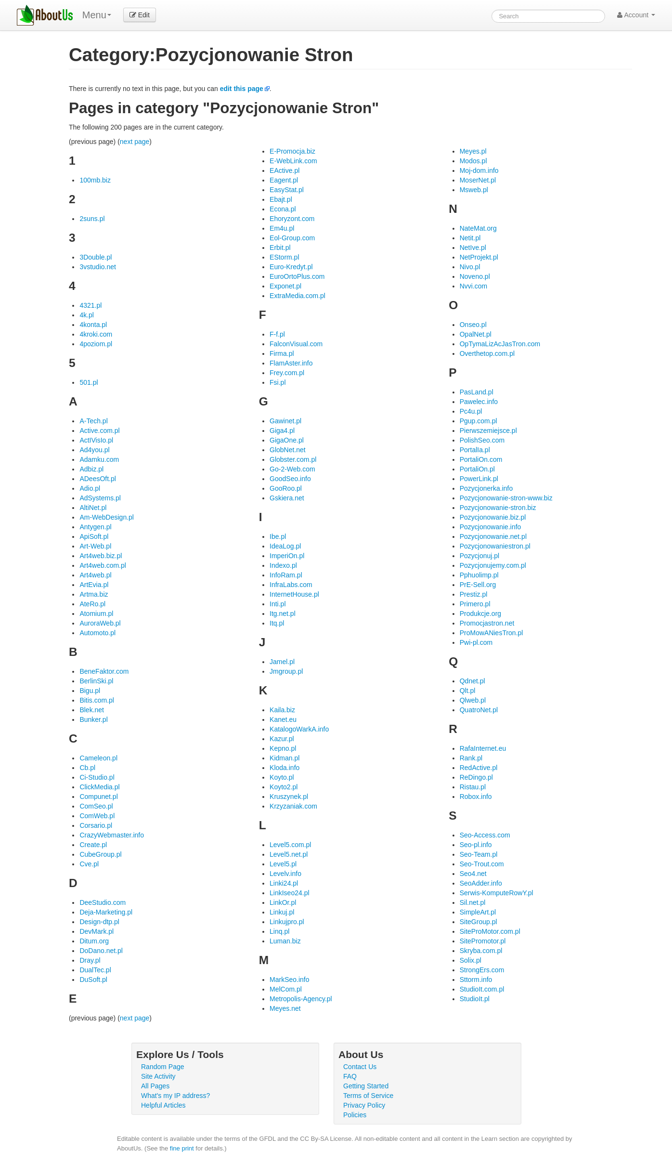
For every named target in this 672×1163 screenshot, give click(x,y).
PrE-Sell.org (478, 584)
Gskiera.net (287, 498)
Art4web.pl (95, 575)
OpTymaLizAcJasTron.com (500, 344)
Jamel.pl (282, 662)
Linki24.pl (284, 883)
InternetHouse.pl (294, 594)
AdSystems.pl (100, 498)
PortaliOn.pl (477, 469)
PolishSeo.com (482, 440)
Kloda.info (284, 767)
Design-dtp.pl (99, 922)
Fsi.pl (277, 382)
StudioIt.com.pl (482, 989)
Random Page (162, 1067)
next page (135, 141)
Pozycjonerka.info (486, 488)
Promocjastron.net (487, 623)
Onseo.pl (473, 324)
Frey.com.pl (287, 373)
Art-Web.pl (95, 546)
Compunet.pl (98, 796)
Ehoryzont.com (292, 218)
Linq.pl (279, 931)
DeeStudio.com (102, 902)
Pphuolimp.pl (479, 575)
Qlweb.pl (473, 700)
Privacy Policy (364, 1105)
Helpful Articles (163, 1105)
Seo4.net (473, 873)
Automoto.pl (97, 633)
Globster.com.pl (293, 459)
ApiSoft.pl (93, 536)
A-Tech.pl (93, 421)
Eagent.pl (284, 180)
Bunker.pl (93, 719)
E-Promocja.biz (292, 151)
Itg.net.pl (283, 613)
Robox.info (476, 796)
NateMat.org (478, 228)
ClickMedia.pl (99, 787)
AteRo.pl (92, 604)
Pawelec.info (479, 401)
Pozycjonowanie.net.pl (493, 536)
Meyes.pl (473, 151)
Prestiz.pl (474, 594)
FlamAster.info (291, 363)
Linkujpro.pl (287, 922)
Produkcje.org (480, 613)
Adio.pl (89, 488)
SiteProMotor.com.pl (490, 931)
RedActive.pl (479, 767)
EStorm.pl (284, 257)
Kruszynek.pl (289, 796)
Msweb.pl (474, 190)
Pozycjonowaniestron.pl (495, 546)
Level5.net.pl (289, 854)
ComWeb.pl (97, 816)
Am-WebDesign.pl (106, 517)
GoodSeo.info (290, 479)
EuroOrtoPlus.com (297, 276)
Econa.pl (283, 209)
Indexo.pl (283, 565)
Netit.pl (470, 238)
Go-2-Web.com (292, 469)
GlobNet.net (288, 450)
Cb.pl (87, 767)
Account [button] (636, 15)
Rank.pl (471, 758)
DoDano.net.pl (101, 950)
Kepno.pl (283, 748)
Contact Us (359, 1067)
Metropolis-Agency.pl (301, 999)
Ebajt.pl (281, 199)
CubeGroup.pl (100, 854)
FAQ (350, 1076)
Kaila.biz (282, 710)
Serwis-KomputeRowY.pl (496, 893)
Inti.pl (277, 604)
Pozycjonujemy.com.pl (493, 565)
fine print (182, 1148)
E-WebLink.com (293, 161)
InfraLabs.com (291, 584)
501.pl (88, 382)
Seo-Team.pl (479, 854)
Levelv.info (285, 873)
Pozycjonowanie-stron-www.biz (506, 498)
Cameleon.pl (98, 758)
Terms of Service (368, 1095)
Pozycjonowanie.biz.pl (493, 517)
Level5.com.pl (290, 845)
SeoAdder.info (481, 883)
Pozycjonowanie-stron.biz (498, 507)
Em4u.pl (282, 228)
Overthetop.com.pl (487, 353)
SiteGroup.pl (478, 922)
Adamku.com (99, 459)
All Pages (155, 1086)
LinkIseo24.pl (290, 893)
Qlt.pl (468, 690)
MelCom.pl (286, 989)
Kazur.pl (282, 739)
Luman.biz (285, 941)
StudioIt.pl (475, 999)
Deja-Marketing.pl (105, 912)
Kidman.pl (284, 758)
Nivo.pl (470, 267)
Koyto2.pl (283, 787)
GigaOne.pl (287, 440)
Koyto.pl (282, 777)
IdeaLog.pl (285, 546)
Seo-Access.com (485, 835)
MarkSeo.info (289, 979)
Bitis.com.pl (96, 700)
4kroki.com (95, 334)
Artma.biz (93, 594)
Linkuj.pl (282, 912)
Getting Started (365, 1086)
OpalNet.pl (475, 334)
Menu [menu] (96, 15)
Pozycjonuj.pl (480, 556)
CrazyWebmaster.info (111, 835)
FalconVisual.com (296, 344)
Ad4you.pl (94, 450)
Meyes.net (285, 1008)
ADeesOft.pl (97, 479)
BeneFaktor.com (104, 671)
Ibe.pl (278, 536)
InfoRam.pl (286, 575)
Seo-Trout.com (482, 864)
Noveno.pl (475, 276)
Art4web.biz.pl (100, 556)
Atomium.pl (96, 613)
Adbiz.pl (91, 469)
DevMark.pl (96, 931)
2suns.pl (91, 218)
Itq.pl (277, 623)
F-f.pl (277, 334)
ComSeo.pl (96, 806)
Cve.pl (89, 864)
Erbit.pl (280, 247)
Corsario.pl (95, 825)
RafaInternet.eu (483, 748)
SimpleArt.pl (478, 912)
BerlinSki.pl (96, 681)
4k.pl (86, 315)
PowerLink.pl (479, 479)
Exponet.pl (285, 286)
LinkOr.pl (283, 902)
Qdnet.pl (472, 681)
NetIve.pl (473, 247)
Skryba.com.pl (481, 950)
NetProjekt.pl (479, 257)
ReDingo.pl (476, 777)
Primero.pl (475, 604)
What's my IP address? (175, 1095)
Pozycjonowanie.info (490, 527)
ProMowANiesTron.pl (491, 633)
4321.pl (90, 305)
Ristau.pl (473, 787)
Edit (139, 15)
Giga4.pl (282, 430)
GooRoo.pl (286, 488)
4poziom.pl (95, 344)
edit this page (241, 88)
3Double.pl (95, 257)
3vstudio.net (97, 267)
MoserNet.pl (478, 180)
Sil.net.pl (473, 902)
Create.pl (93, 845)
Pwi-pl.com (476, 642)
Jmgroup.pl (286, 671)
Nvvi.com (474, 286)
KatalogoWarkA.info (299, 729)
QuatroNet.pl (479, 710)
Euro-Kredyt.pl (291, 267)
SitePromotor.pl (483, 941)
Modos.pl (473, 161)
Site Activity (158, 1076)
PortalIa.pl (475, 450)
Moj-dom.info (479, 170)
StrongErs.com (482, 970)
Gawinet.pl (285, 421)
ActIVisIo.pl (96, 440)
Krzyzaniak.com (293, 806)
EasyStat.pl (287, 190)
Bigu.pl (89, 690)
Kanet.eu (283, 719)
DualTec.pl (95, 970)
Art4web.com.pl (102, 565)
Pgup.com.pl (478, 421)
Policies (354, 1115)
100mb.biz (95, 180)
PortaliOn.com (481, 459)
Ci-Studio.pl (96, 777)
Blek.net (91, 710)
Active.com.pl (99, 430)
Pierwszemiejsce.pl (488, 430)
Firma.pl (282, 353)
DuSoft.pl (93, 979)
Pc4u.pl (471, 411)
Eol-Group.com (292, 238)
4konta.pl (93, 324)
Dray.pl (89, 960)
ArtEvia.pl (93, 584)
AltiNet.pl (92, 507)
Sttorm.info (476, 979)
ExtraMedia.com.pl (297, 296)
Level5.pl (283, 864)
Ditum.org (94, 941)
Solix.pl (470, 960)
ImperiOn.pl (287, 556)
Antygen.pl (95, 527)
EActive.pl (284, 170)
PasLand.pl (476, 392)
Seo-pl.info (476, 845)
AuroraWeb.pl (99, 623)
